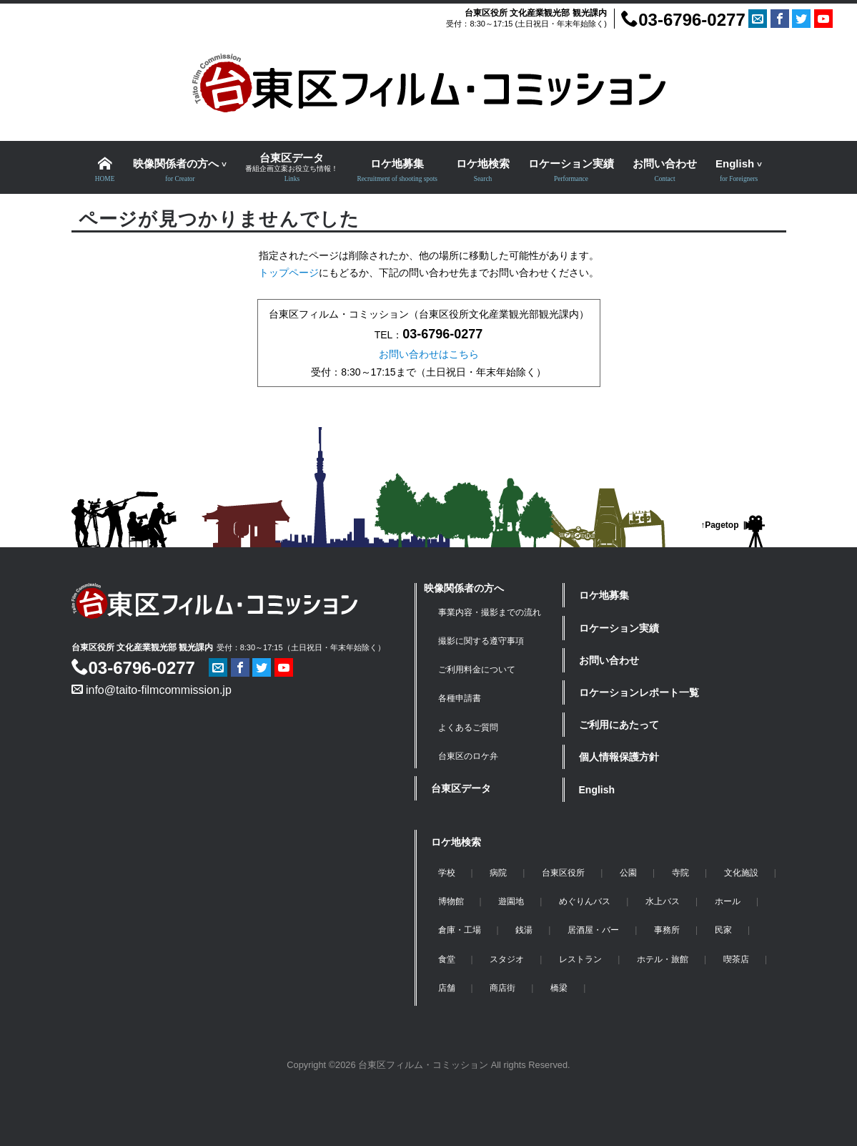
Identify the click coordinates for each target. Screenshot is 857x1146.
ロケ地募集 (604, 595)
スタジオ (507, 959)
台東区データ (461, 788)
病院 (498, 873)
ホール (727, 901)
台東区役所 (563, 873)
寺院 (680, 873)
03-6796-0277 (683, 19)
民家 (723, 930)
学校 (446, 873)
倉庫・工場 (459, 930)
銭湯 (523, 930)
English (597, 789)
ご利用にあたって (619, 724)
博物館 (451, 901)
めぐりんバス (584, 901)
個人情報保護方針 (619, 757)
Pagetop (721, 525)
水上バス (662, 901)
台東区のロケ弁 (468, 756)
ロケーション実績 (619, 628)
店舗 (446, 988)
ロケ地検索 (456, 842)
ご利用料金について (476, 670)
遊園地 (511, 901)
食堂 (446, 959)
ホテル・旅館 (662, 959)
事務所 (667, 930)
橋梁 (559, 988)
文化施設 (741, 873)
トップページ (289, 272)
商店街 (502, 988)
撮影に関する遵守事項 (481, 641)
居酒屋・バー (593, 930)
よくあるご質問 (468, 728)
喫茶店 (736, 959)
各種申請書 (459, 698)
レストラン (580, 959)
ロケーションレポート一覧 (639, 692)
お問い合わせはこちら (429, 354)
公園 (628, 873)
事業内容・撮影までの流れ (489, 612)
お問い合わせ (609, 660)
